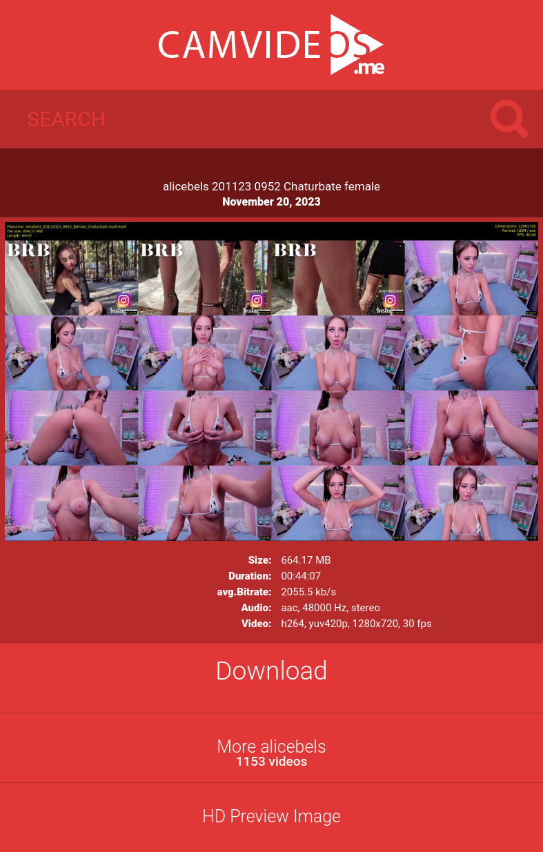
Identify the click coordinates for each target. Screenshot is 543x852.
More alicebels (271, 753)
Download (271, 671)
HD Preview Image (271, 816)
